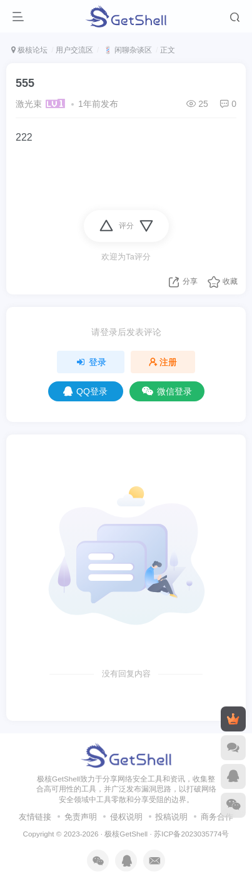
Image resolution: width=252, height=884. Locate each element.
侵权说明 (126, 816)
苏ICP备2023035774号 (191, 834)
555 (25, 83)
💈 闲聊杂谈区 (127, 50)
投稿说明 (171, 816)
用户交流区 (74, 50)
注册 (163, 362)
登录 (90, 362)
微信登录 (167, 391)
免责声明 (80, 816)
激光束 (29, 104)
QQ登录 (85, 391)
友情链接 (35, 816)
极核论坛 (29, 50)
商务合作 (217, 816)
